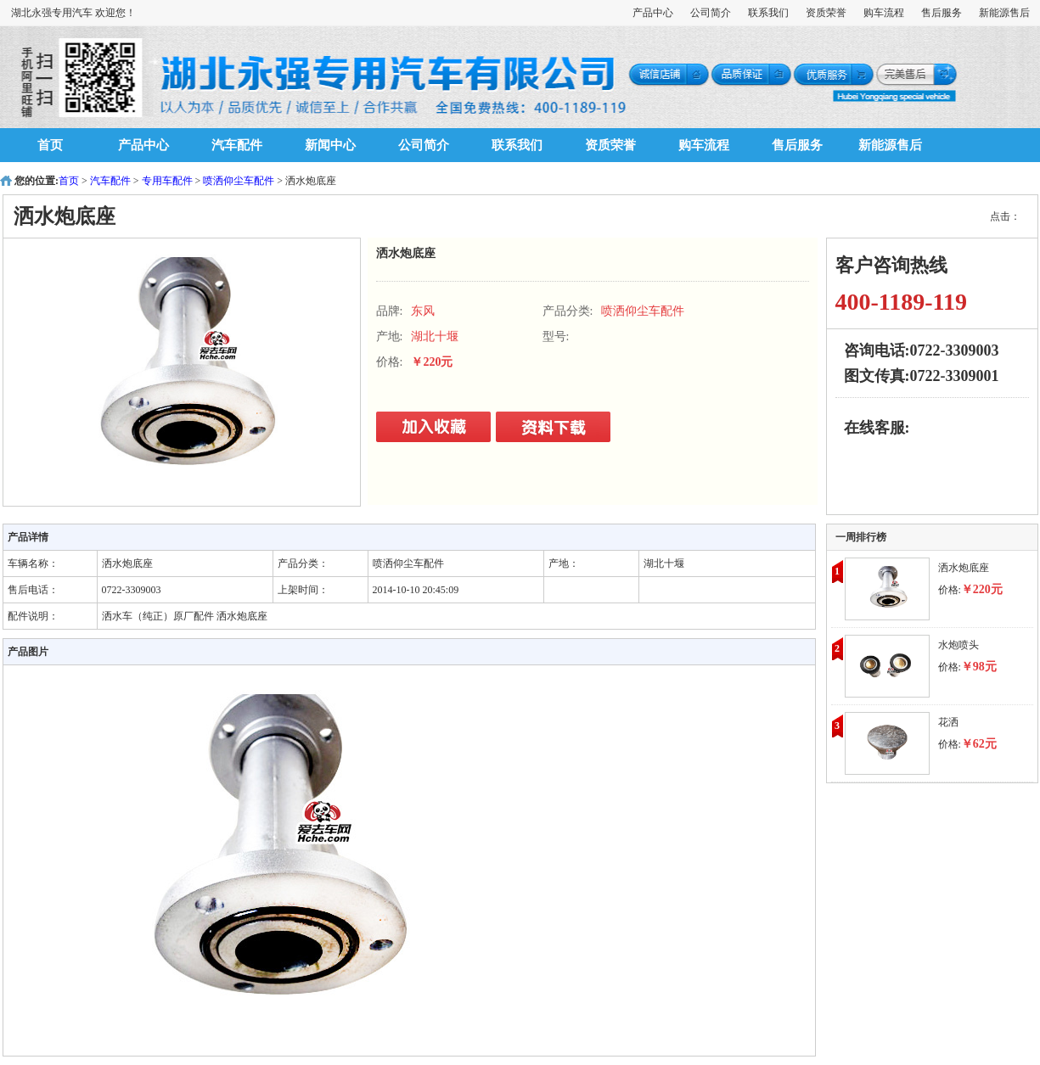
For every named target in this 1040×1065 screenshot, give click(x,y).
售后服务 (941, 13)
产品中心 (652, 13)
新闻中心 (330, 145)
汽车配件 (236, 145)
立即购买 (435, 428)
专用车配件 (167, 181)
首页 (50, 145)
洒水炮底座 (963, 568)
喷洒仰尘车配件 (238, 181)
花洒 (948, 722)
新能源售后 (1004, 13)
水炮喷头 (958, 645)
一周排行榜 (860, 537)
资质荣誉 (826, 13)
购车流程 (883, 13)
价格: (970, 590)
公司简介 (710, 13)
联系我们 (768, 13)
